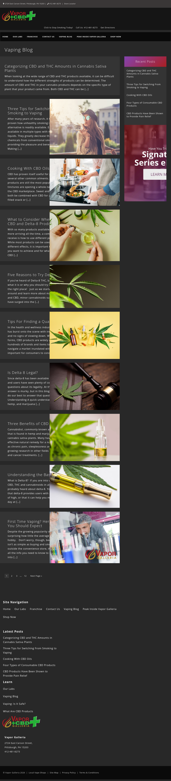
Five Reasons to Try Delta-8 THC (37, 274)
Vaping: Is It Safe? (14, 703)
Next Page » (36, 576)
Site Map (54, 772)
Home (5, 36)
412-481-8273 (54, 4)
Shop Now (115, 36)
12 (25, 576)
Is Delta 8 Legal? (23, 372)
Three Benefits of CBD (28, 423)
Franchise (32, 36)
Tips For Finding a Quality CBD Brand (42, 321)
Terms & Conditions (89, 772)
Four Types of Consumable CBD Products (144, 104)
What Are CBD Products (18, 711)
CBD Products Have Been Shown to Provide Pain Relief (145, 115)
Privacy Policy (69, 772)
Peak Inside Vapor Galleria (91, 36)
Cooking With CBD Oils (28, 168)
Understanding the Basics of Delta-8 (41, 474)
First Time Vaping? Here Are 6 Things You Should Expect (42, 523)
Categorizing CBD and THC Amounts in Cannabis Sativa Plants (56, 68)
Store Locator (70, 4)
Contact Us (48, 36)
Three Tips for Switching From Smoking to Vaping (35, 110)
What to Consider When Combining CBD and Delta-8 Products (40, 221)
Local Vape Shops (37, 772)
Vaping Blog (65, 36)
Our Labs (17, 36)
